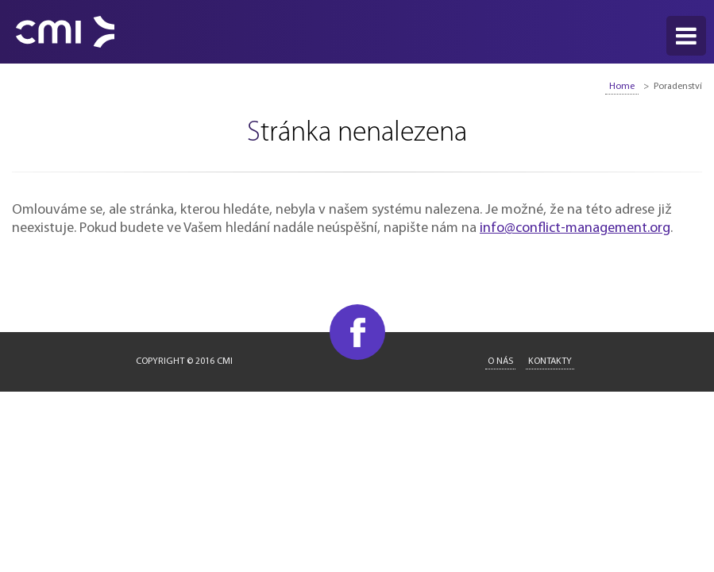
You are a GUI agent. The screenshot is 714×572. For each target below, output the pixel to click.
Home (622, 86)
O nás (500, 361)
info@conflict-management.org (575, 228)
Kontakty (550, 361)
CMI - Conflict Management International (65, 32)
